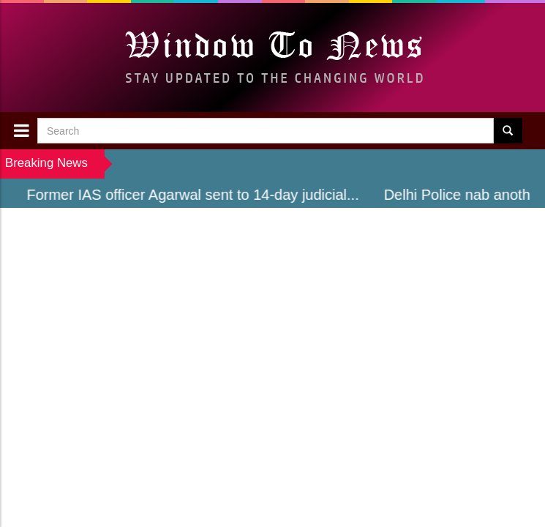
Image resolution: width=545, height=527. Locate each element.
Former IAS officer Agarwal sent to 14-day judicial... (196, 195)
